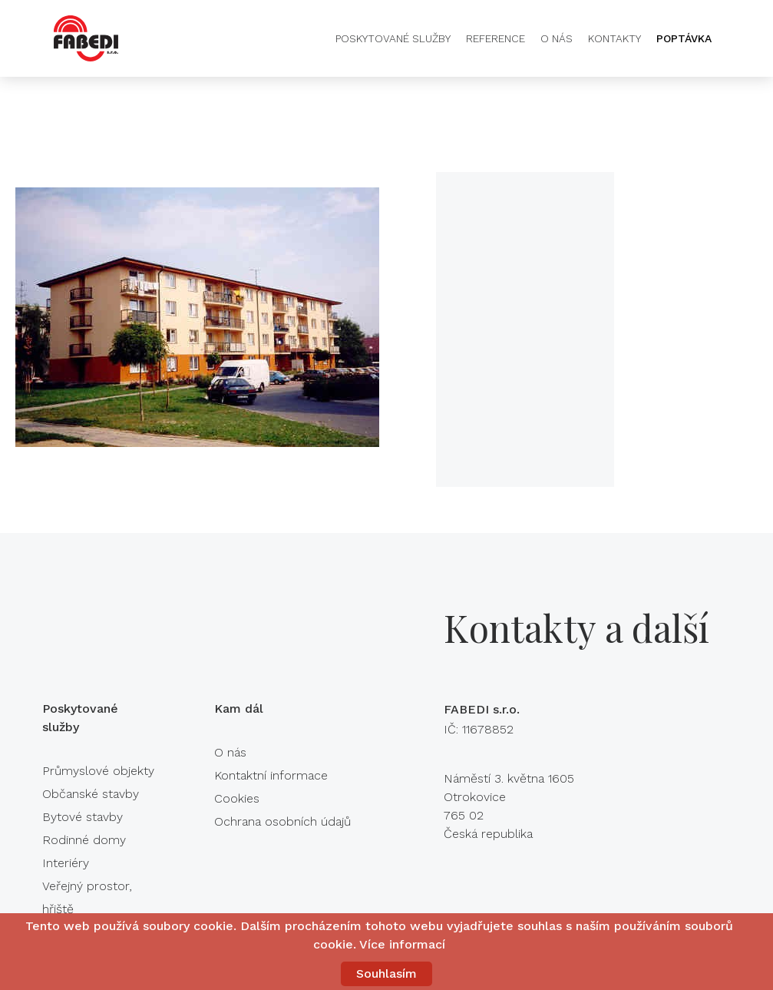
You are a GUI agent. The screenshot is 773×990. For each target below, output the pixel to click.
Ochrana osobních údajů (282, 821)
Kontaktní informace (271, 775)
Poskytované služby (393, 38)
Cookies (236, 798)
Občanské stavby (90, 793)
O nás (556, 38)
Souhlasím (386, 973)
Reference (495, 38)
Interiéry (65, 863)
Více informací (402, 944)
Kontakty (614, 38)
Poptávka (684, 38)
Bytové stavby (82, 817)
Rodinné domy (84, 840)
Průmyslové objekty (98, 770)
